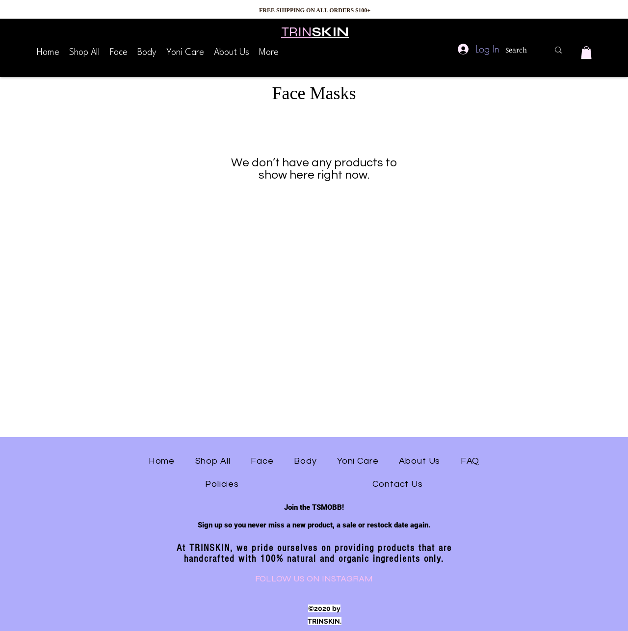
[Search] (519, 50)
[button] (586, 52)
